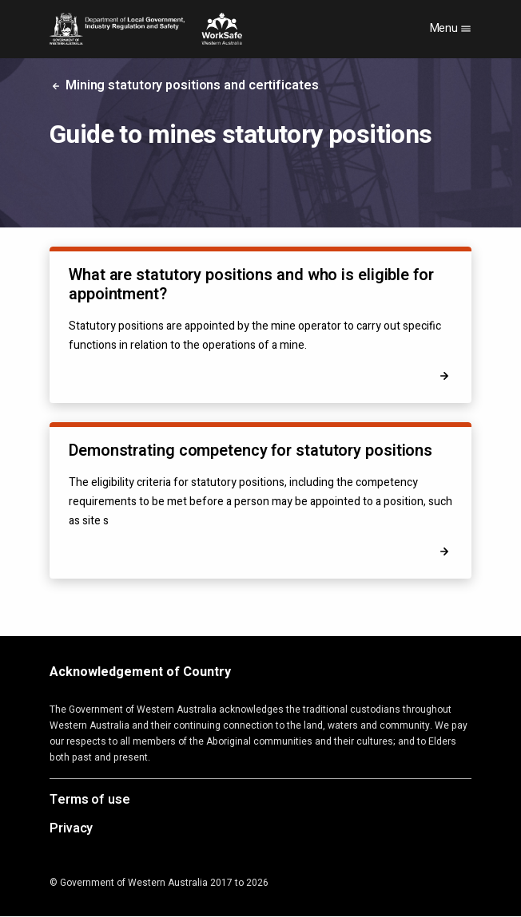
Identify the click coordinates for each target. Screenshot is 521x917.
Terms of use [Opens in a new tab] (90, 800)
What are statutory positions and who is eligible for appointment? (251, 284)
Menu (451, 28)
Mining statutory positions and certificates (184, 85)
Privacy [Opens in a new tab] (71, 829)
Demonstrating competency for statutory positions (250, 450)
